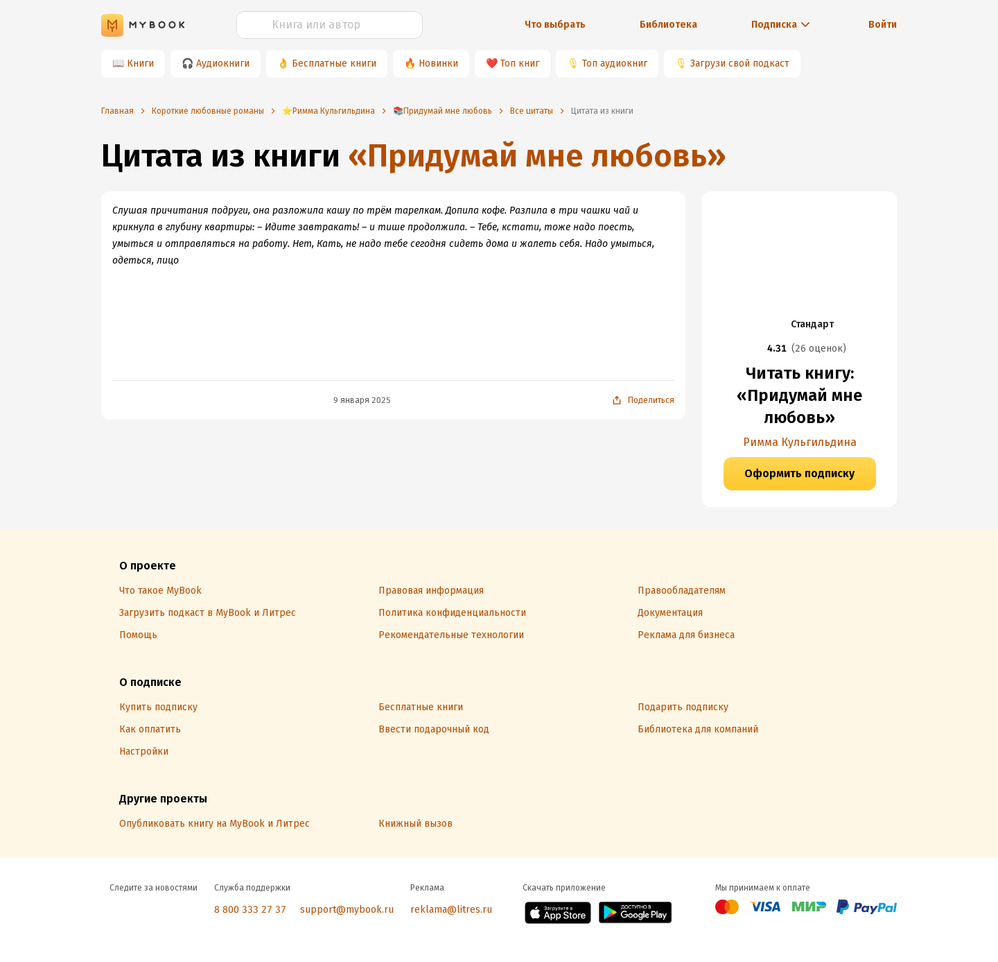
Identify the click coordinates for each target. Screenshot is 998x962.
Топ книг (519, 63)
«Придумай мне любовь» (537, 156)
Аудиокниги (223, 63)
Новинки (438, 63)
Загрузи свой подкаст (739, 63)
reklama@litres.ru (451, 910)
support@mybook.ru (347, 910)
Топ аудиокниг (614, 63)
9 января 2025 (362, 400)
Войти (882, 25)
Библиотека (668, 25)
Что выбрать (555, 25)
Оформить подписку (799, 473)
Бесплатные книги (334, 63)
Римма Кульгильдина (800, 442)
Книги (140, 63)
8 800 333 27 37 (250, 910)
